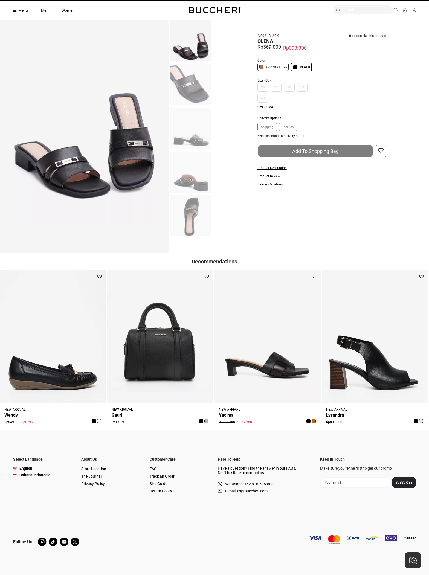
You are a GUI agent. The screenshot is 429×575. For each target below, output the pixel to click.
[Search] (367, 10)
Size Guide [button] (265, 107)
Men (44, 10)
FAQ (153, 469)
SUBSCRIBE (404, 482)
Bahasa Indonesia (35, 475)
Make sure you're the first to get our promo (356, 468)
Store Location (93, 469)
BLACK (301, 67)
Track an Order (162, 476)
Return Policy (161, 491)
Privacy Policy (93, 483)
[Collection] (23, 10)
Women (68, 10)
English (25, 468)
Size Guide (158, 483)
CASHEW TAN (273, 66)
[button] (321, 168)
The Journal (91, 476)
